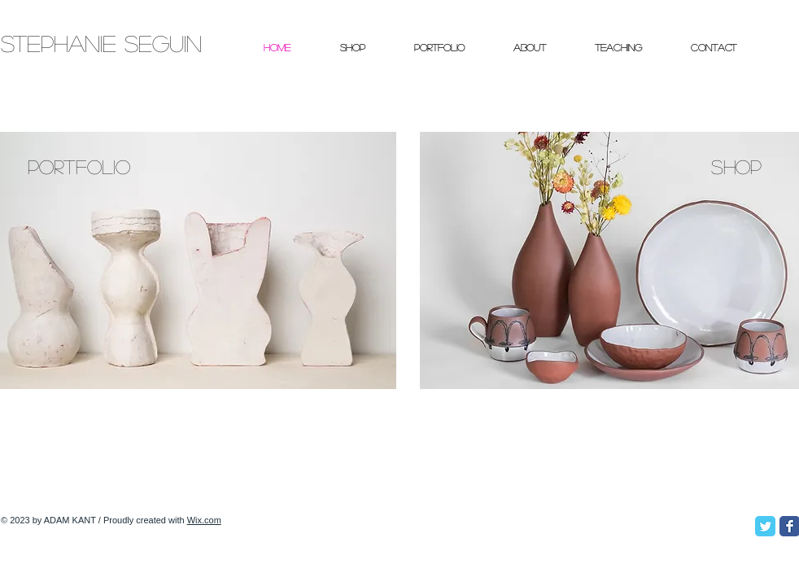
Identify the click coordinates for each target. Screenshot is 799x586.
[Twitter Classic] (765, 526)
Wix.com (204, 520)
